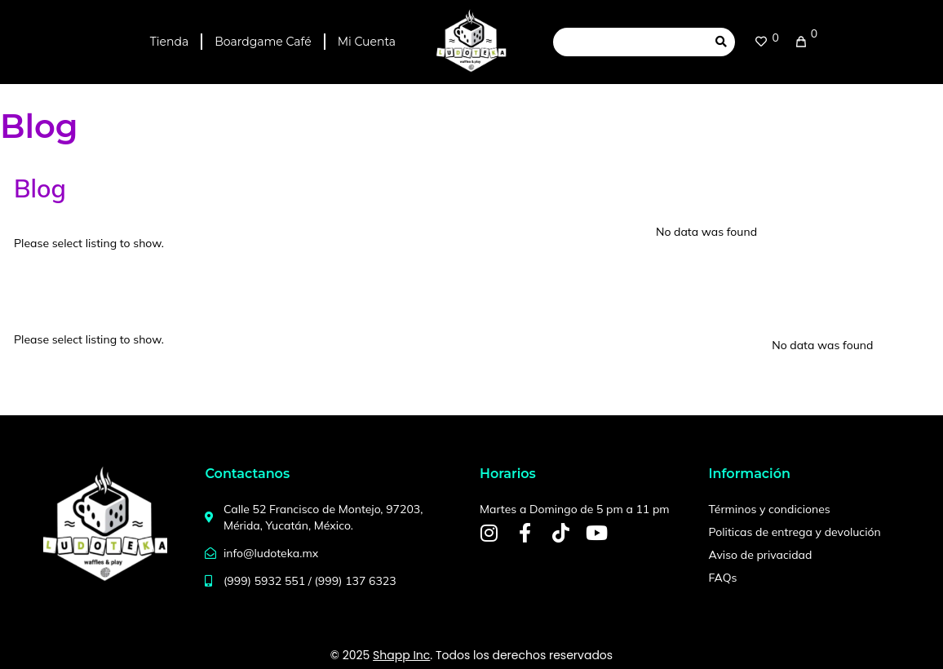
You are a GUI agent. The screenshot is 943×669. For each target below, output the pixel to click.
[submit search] (721, 41)
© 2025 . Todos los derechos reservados (471, 655)
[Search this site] (630, 42)
